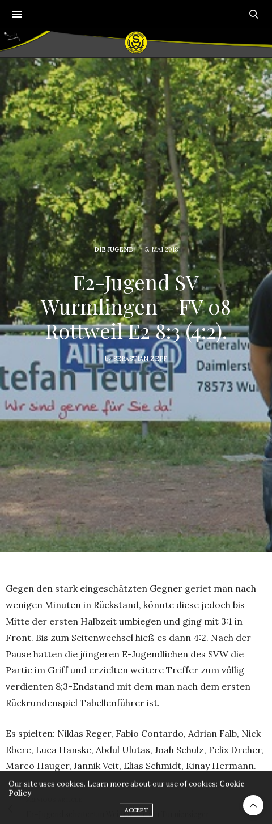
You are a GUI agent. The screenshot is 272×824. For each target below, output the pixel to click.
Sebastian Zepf (140, 359)
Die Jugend (114, 250)
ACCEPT (136, 813)
